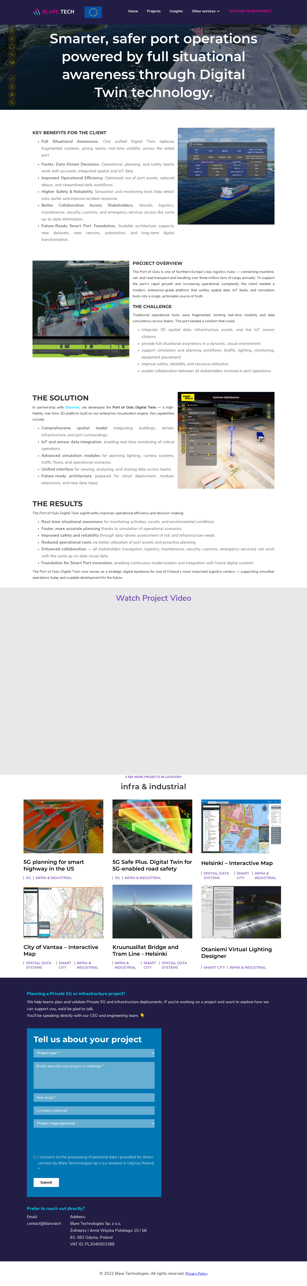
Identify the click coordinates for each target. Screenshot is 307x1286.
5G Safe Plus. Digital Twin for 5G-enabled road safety (152, 866)
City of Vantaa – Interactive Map (61, 951)
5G (28, 878)
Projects (154, 11)
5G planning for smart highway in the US (54, 866)
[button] (206, 12)
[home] (53, 12)
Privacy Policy (196, 1273)
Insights (176, 11)
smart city (243, 876)
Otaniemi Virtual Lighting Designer (236, 953)
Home (133, 11)
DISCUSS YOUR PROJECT (250, 11)
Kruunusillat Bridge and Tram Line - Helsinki (145, 951)
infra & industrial (54, 878)
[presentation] (68, 1141)
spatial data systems (216, 876)
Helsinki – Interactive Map (237, 863)
